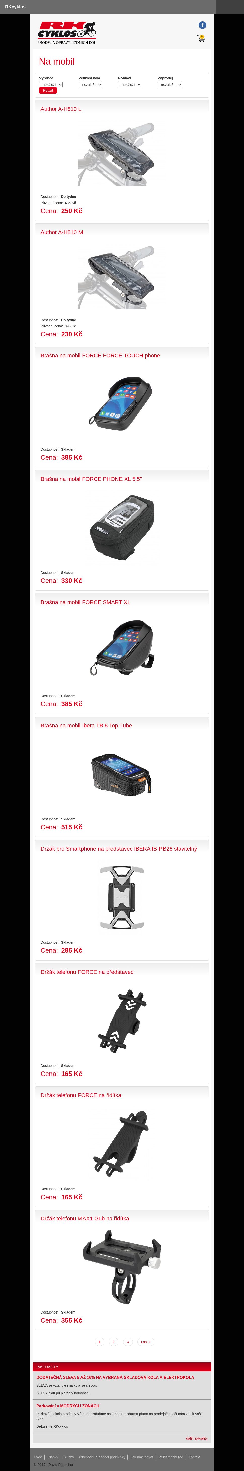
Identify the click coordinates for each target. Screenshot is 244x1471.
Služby (68, 1457)
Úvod (38, 1457)
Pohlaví (124, 78)
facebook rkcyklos (202, 25)
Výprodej (165, 78)
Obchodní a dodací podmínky (102, 1457)
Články (53, 1457)
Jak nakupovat (142, 1457)
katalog (237, 7)
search (223, 7)
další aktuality (197, 1438)
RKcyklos (15, 6)
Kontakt (194, 1457)
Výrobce (46, 78)
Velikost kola (89, 78)
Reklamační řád (170, 1457)
